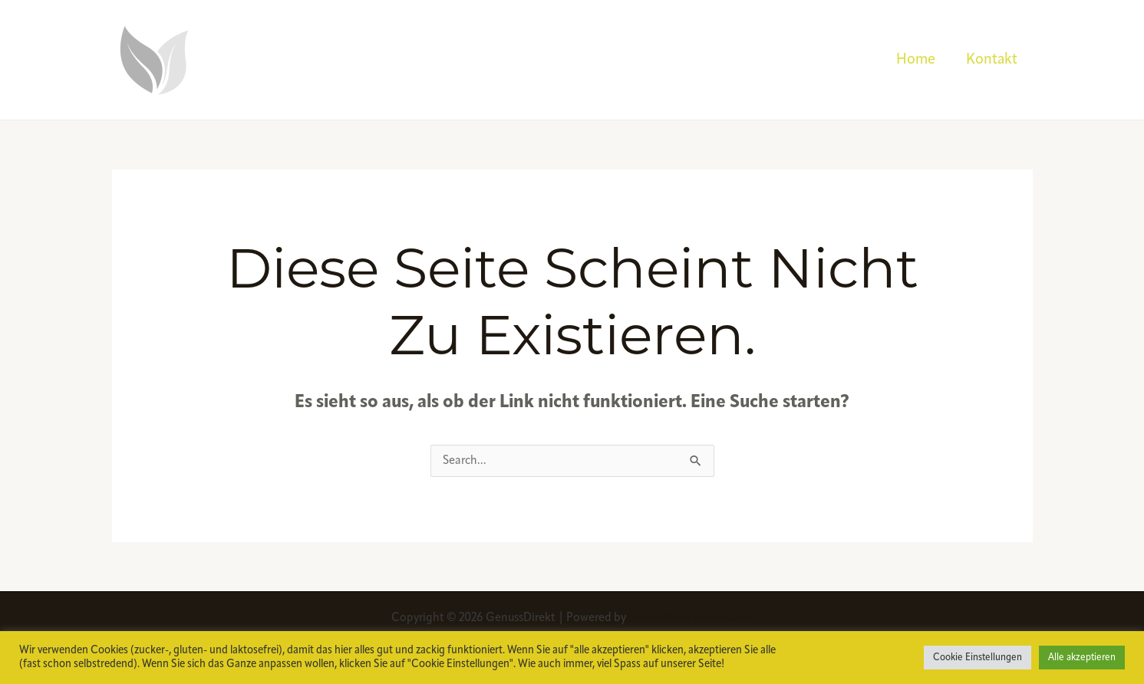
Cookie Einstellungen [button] (977, 658)
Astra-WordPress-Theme (690, 618)
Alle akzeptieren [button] (1082, 658)
